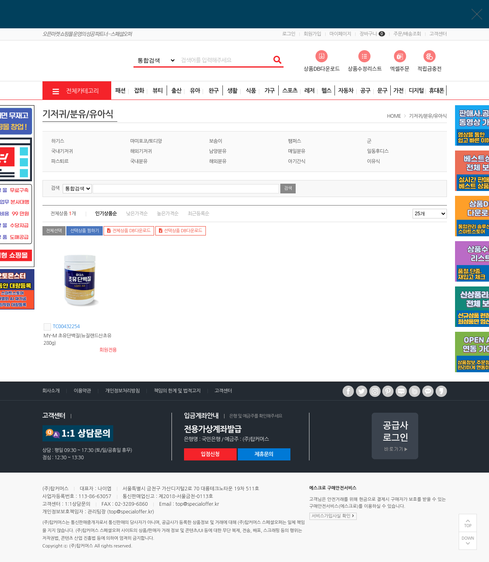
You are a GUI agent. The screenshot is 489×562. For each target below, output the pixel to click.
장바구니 (372, 34)
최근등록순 (198, 213)
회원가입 (312, 34)
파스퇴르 (60, 161)
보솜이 (215, 141)
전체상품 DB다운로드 (128, 230)
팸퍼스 (294, 141)
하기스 (57, 141)
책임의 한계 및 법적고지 (177, 390)
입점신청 (210, 454)
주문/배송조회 (407, 34)
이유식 (373, 161)
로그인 (288, 34)
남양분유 (218, 151)
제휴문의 (263, 454)
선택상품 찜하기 (84, 231)
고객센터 (438, 34)
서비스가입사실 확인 (333, 515)
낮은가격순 (137, 213)
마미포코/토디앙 (146, 141)
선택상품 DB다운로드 (180, 230)
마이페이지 (340, 34)
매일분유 (296, 151)
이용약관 (82, 390)
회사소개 (51, 390)
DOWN (467, 538)
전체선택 (54, 231)
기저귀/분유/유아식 (428, 116)
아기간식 (296, 161)
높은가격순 (167, 213)
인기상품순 (105, 213)
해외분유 (218, 161)
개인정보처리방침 (122, 390)
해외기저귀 (141, 151)
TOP (468, 526)
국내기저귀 (62, 151)
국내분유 (139, 161)
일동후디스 (377, 151)
